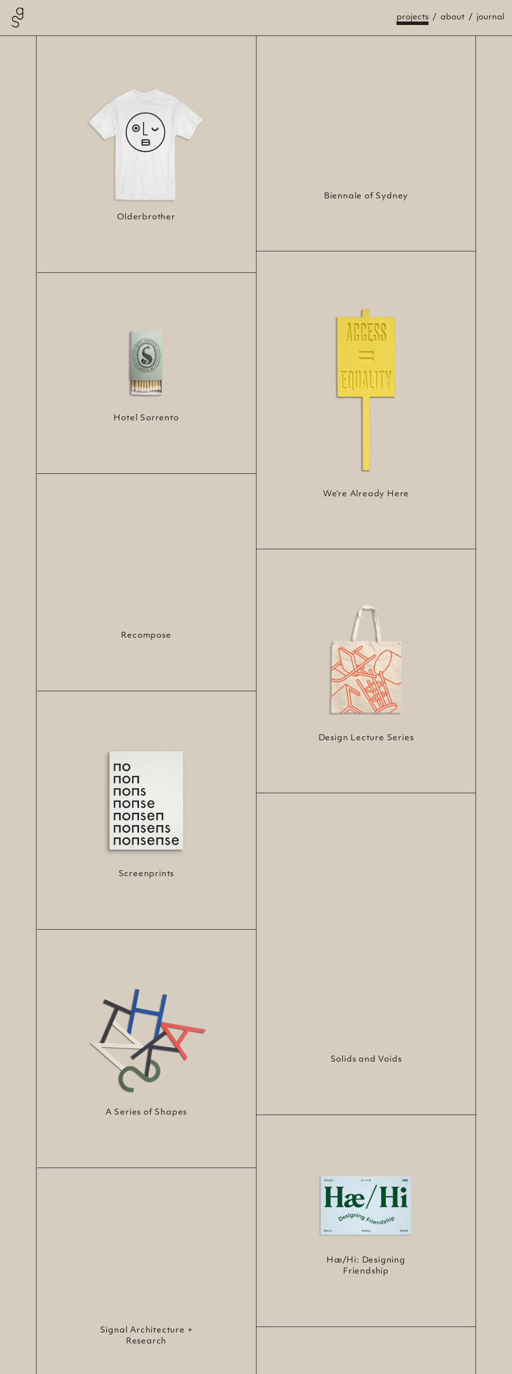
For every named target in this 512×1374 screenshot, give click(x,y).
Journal (490, 17)
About (452, 17)
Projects (412, 17)
